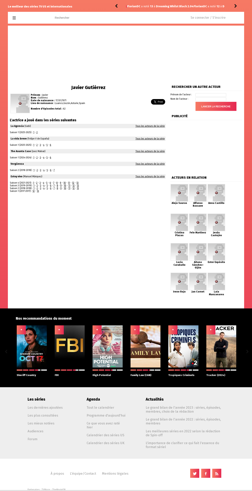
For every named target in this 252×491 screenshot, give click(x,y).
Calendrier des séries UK (105, 443)
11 (69, 182)
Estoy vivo (16, 176)
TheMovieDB (59, 489)
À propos (57, 473)
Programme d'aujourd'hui (106, 415)
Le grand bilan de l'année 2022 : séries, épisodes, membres (183, 421)
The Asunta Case (21, 151)
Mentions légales (115, 473)
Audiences (35, 431)
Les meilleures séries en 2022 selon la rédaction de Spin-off (183, 433)
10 (64, 182)
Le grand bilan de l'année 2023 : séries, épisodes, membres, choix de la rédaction (183, 409)
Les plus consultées (43, 415)
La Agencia (17, 126)
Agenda (93, 399)
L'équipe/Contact (83, 473)
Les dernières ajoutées (45, 407)
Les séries (36, 399)
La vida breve (19, 138)
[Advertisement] (126, 55)
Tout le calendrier (100, 407)
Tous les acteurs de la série (150, 126)
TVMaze (46, 489)
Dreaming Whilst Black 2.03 (174, 6)
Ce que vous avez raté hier (103, 425)
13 (77, 182)
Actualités (155, 399)
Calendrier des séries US (105, 435)
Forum (32, 439)
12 (73, 182)
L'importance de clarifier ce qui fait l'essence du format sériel (182, 445)
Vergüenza (17, 163)
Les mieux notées (41, 423)
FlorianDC (133, 6)
